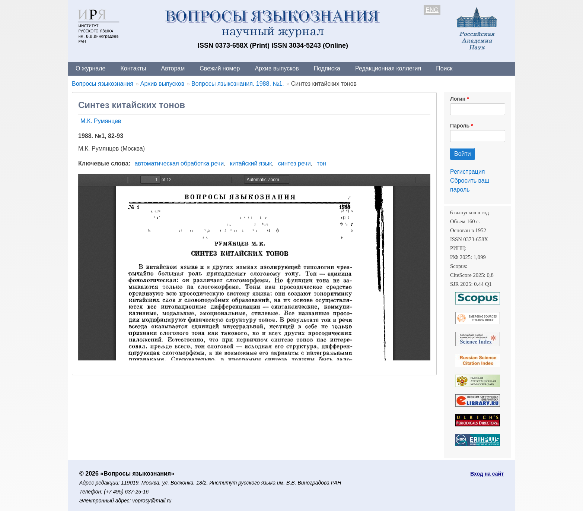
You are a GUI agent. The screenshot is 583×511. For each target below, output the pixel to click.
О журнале (90, 68)
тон (321, 163)
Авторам (173, 68)
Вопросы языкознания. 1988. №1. (237, 84)
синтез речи (294, 163)
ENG (432, 10)
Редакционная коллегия (388, 68)
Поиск (444, 68)
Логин (457, 99)
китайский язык (251, 163)
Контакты (133, 68)
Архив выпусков (277, 68)
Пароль (459, 126)
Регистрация (467, 171)
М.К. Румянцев (100, 121)
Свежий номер (220, 68)
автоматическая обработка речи (179, 163)
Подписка (327, 68)
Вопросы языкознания (102, 84)
